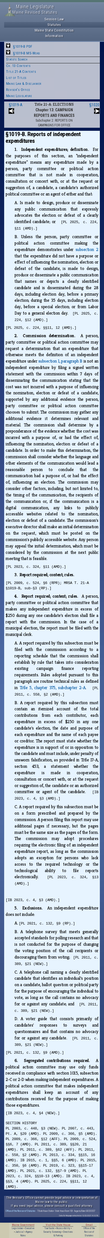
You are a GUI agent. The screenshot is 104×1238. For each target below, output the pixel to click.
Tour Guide (49, 1228)
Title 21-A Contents (21, 71)
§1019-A (15, 105)
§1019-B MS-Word (26, 53)
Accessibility (63, 1228)
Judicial (19, 1231)
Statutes (54, 25)
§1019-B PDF (22, 46)
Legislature (17, 1228)
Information (54, 36)
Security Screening (52, 1231)
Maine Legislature (19, 96)
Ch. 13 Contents (18, 66)
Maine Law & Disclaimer (23, 83)
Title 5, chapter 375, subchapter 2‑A (53, 688)
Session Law (54, 19)
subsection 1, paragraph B (60, 361)
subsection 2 (86, 249)
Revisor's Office (18, 90)
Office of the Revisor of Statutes (20, 1210)
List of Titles (16, 78)
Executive (29, 1228)
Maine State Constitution (54, 30)
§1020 (94, 105)
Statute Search (17, 59)
